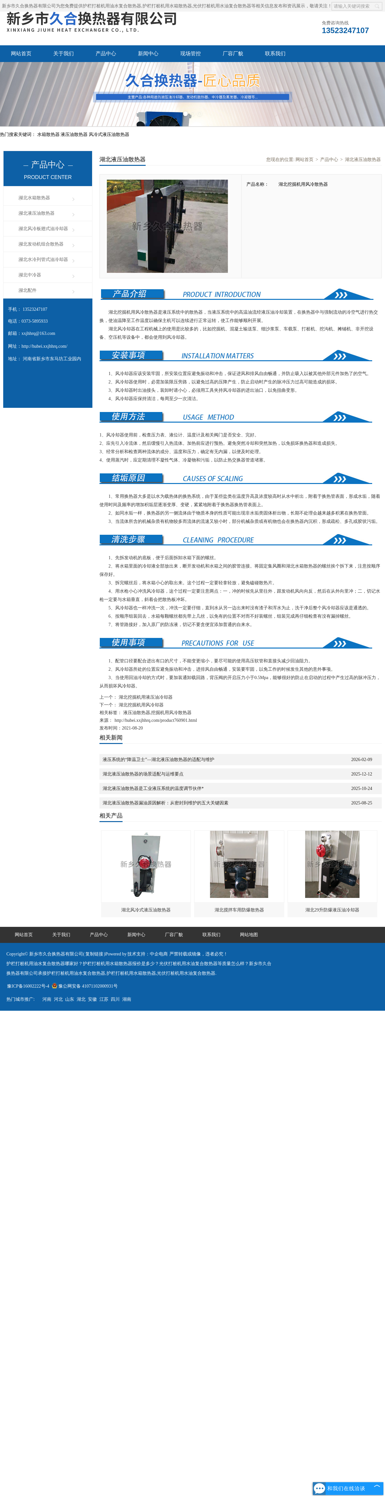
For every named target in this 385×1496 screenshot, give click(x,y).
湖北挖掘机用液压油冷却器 (145, 697)
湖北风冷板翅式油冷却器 (43, 228)
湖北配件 (28, 290)
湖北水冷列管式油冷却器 (43, 259)
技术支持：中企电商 (147, 954)
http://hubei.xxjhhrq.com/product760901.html (156, 720)
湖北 (81, 999)
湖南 (126, 999)
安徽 (92, 999)
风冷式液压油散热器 (109, 134)
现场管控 (190, 53)
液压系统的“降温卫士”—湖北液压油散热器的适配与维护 (158, 759)
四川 (115, 999)
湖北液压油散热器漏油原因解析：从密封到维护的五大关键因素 (165, 803)
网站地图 (249, 934)
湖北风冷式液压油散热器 (146, 910)
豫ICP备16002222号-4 (28, 986)
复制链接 (94, 954)
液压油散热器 (75, 134)
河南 (46, 999)
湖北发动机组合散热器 (41, 244)
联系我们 (275, 53)
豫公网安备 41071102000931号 (85, 986)
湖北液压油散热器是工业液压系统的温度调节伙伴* (153, 788)
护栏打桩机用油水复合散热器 (112, 6)
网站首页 (21, 53)
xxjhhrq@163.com (38, 333)
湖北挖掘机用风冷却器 (140, 705)
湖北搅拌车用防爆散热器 (239, 910)
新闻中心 (148, 53)
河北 (58, 999)
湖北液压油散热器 (37, 213)
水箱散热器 (49, 134)
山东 (69, 999)
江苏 (103, 999)
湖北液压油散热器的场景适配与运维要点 (143, 774)
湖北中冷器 (30, 275)
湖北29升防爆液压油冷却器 (332, 910)
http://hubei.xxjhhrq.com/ (44, 346)
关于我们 (63, 53)
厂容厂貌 (233, 53)
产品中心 (106, 53)
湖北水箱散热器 (34, 197)
